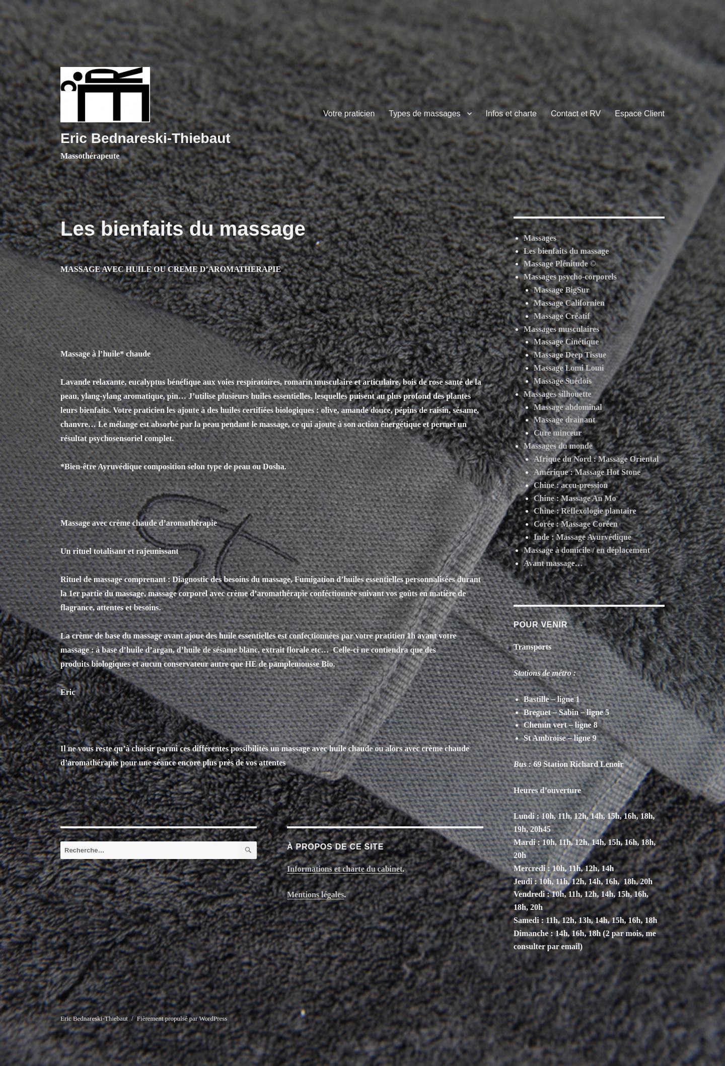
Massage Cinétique (566, 341)
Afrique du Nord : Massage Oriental (596, 459)
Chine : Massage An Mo (575, 498)
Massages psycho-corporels (570, 276)
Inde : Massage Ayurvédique (582, 537)
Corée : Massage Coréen (576, 524)
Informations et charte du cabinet (344, 869)
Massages (540, 238)
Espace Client (640, 113)
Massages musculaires (561, 329)
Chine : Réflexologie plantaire (585, 511)
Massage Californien (569, 303)
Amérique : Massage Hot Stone (587, 472)
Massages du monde (558, 446)
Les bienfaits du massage (566, 251)
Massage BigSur (562, 290)
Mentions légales (315, 894)
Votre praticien (349, 113)
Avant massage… (553, 563)
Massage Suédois (563, 381)
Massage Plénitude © (560, 263)
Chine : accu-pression (571, 485)
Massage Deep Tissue (570, 354)
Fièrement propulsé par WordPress (182, 1018)
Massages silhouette (558, 394)
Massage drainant (564, 419)
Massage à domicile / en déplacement (587, 550)
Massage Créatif (562, 316)
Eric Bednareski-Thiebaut (145, 138)
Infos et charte (511, 113)
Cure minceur (558, 433)
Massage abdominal (568, 407)
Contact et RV (576, 113)
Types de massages (424, 113)
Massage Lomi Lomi (569, 368)
